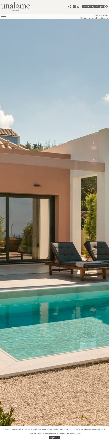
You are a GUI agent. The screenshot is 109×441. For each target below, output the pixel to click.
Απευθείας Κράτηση (96, 6)
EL (78, 6)
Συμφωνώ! (54, 437)
